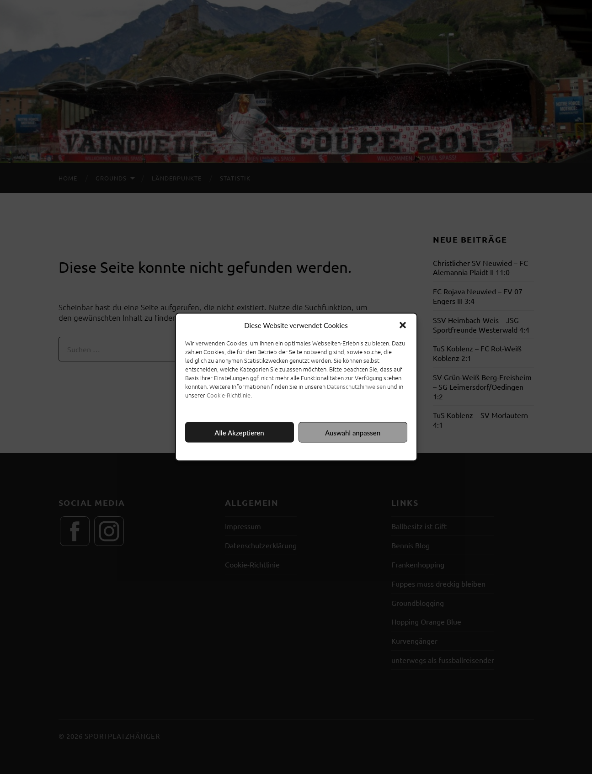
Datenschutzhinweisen (356, 386)
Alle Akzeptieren (239, 432)
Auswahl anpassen (352, 432)
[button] (402, 325)
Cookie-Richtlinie (229, 395)
